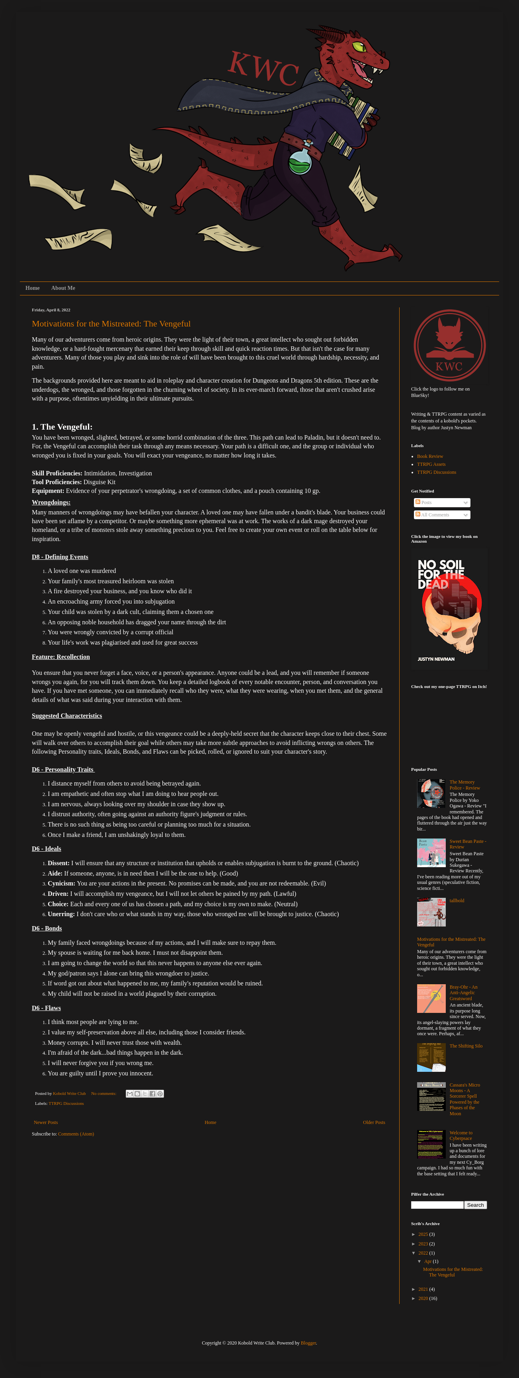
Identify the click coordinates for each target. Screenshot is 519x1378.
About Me (63, 288)
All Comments (432, 515)
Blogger (308, 1343)
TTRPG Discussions (66, 1103)
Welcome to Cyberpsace (461, 1135)
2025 (424, 1234)
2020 (424, 1298)
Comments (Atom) (76, 1134)
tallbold (457, 900)
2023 (424, 1244)
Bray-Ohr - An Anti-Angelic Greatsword (464, 992)
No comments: (104, 1093)
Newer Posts (46, 1122)
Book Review (430, 456)
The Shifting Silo (466, 1046)
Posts (423, 502)
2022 (424, 1253)
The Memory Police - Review (465, 784)
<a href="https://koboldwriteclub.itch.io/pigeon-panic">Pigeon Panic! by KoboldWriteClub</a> (451, 723)
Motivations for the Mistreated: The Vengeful (111, 323)
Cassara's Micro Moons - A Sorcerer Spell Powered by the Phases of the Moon (465, 1099)
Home (32, 288)
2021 (424, 1289)
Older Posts (374, 1122)
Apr (428, 1261)
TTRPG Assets (431, 464)
